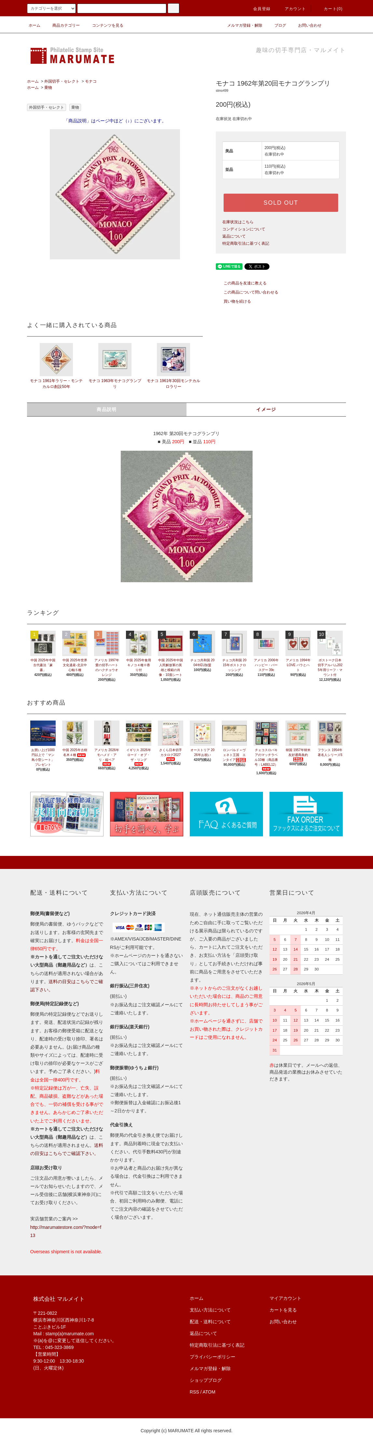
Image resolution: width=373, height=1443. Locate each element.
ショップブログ (206, 1380)
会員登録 (257, 9)
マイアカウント (285, 1298)
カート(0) (329, 9)
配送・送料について (210, 1321)
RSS (194, 1392)
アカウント (291, 9)
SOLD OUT (281, 202)
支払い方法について (210, 1309)
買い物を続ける (233, 301)
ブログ (276, 25)
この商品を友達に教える (241, 283)
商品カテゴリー (62, 25)
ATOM (209, 1392)
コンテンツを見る (103, 25)
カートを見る (283, 1309)
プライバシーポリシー (212, 1356)
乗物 (48, 87)
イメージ (266, 409)
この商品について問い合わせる (247, 292)
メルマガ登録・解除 (240, 25)
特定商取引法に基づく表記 (245, 243)
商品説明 (107, 409)
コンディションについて (243, 229)
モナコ (91, 81)
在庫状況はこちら (238, 222)
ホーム (34, 25)
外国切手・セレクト (61, 81)
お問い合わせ (306, 25)
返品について (234, 236)
